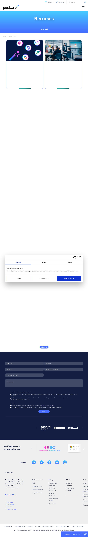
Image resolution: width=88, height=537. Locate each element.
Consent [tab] (18, 262)
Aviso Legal (8, 526)
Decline (19, 278)
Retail (84, 483)
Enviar (44, 411)
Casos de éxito (11, 509)
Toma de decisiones (52, 494)
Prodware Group (37, 486)
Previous (37, 428)
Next (82, 428)
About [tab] (70, 262)
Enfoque (51, 480)
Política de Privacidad (62, 526)
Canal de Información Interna (23, 526)
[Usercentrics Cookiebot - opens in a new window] (73, 257)
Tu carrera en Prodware (70, 489)
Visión (33, 483)
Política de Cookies (78, 526)
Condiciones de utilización (62, 530)
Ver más (44, 347)
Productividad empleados (53, 484)
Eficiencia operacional (52, 489)
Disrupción (52, 504)
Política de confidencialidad (47, 530)
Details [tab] (44, 262)
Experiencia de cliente (53, 499)
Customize (44, 278)
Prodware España (37, 489)
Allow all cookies (69, 278)
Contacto (10, 502)
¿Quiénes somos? (37, 480)
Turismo (85, 505)
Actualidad (10, 504)
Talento (9, 507)
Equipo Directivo (37, 493)
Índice (4, 36)
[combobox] (77, 2)
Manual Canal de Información (44, 526)
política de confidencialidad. (47, 405)
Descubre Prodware (69, 484)
